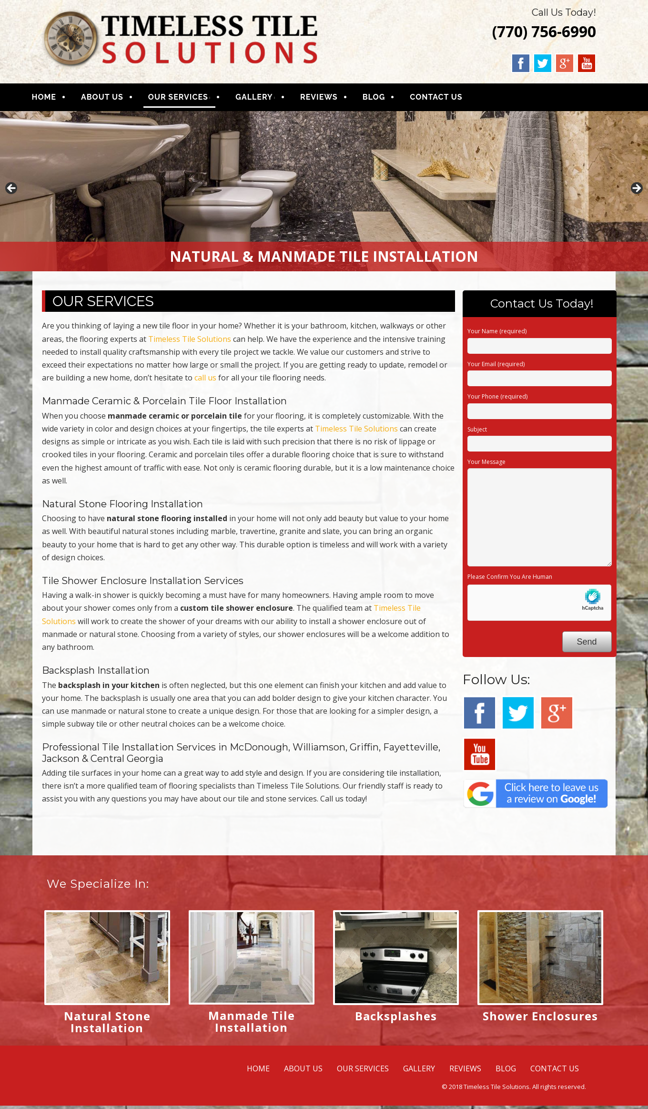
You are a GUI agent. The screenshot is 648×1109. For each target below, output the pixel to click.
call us (205, 381)
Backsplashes (396, 1019)
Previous (12, 192)
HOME (55, 98)
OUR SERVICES (189, 98)
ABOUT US (113, 98)
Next (636, 192)
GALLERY (265, 98)
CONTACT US (447, 98)
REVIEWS (330, 98)
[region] (324, 194)
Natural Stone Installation (107, 1025)
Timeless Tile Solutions (189, 342)
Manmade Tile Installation (251, 1024)
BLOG (385, 98)
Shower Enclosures (540, 1019)
